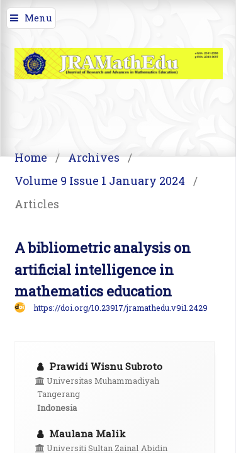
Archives (94, 157)
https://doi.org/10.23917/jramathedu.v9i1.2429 (120, 308)
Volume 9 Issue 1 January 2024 (99, 180)
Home (30, 157)
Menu (38, 17)
